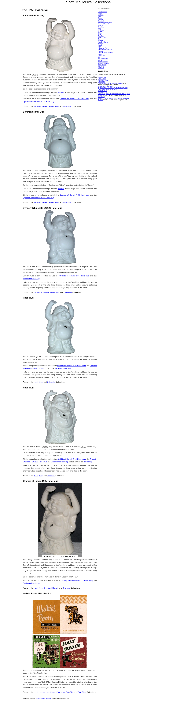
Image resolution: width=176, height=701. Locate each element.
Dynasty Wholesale (41, 292)
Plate (99, 46)
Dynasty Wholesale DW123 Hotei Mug (42, 208)
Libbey (100, 33)
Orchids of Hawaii (51, 588)
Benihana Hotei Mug (33, 15)
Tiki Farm (100, 60)
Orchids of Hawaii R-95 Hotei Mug (40, 481)
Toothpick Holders (103, 63)
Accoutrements (102, 12)
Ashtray (100, 13)
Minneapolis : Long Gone (105, 86)
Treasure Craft (102, 64)
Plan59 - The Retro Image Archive (108, 89)
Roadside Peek (102, 91)
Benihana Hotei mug (31, 279)
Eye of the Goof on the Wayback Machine (110, 83)
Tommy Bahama (103, 61)
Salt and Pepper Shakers (105, 52)
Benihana (37, 106)
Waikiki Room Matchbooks (37, 593)
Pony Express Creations (105, 49)
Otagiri (100, 45)
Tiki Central (101, 97)
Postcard (100, 51)
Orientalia (67, 106)
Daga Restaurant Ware (105, 22)
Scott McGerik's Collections (43, 698)
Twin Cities (82, 692)
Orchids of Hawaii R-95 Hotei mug (74, 99)
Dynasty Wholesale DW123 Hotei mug (38, 101)
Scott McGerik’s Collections (88, 2)
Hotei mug (87, 462)
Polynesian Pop (63, 692)
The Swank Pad (102, 92)
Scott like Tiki (102, 77)
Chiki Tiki (100, 19)
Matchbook (50, 692)
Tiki (71, 692)
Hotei (44, 106)
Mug (57, 106)
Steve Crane (101, 55)
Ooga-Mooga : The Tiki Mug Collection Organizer (112, 88)
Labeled (51, 106)
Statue (100, 54)
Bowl (99, 16)
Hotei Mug (28, 298)
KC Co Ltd (101, 30)
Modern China (102, 37)
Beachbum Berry (103, 80)
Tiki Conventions (103, 58)
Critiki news (101, 81)
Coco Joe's (101, 21)
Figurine (100, 25)
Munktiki (100, 40)
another (61, 92)
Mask (99, 34)
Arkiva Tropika (102, 78)
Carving (100, 18)
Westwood (101, 67)
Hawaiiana (101, 27)
